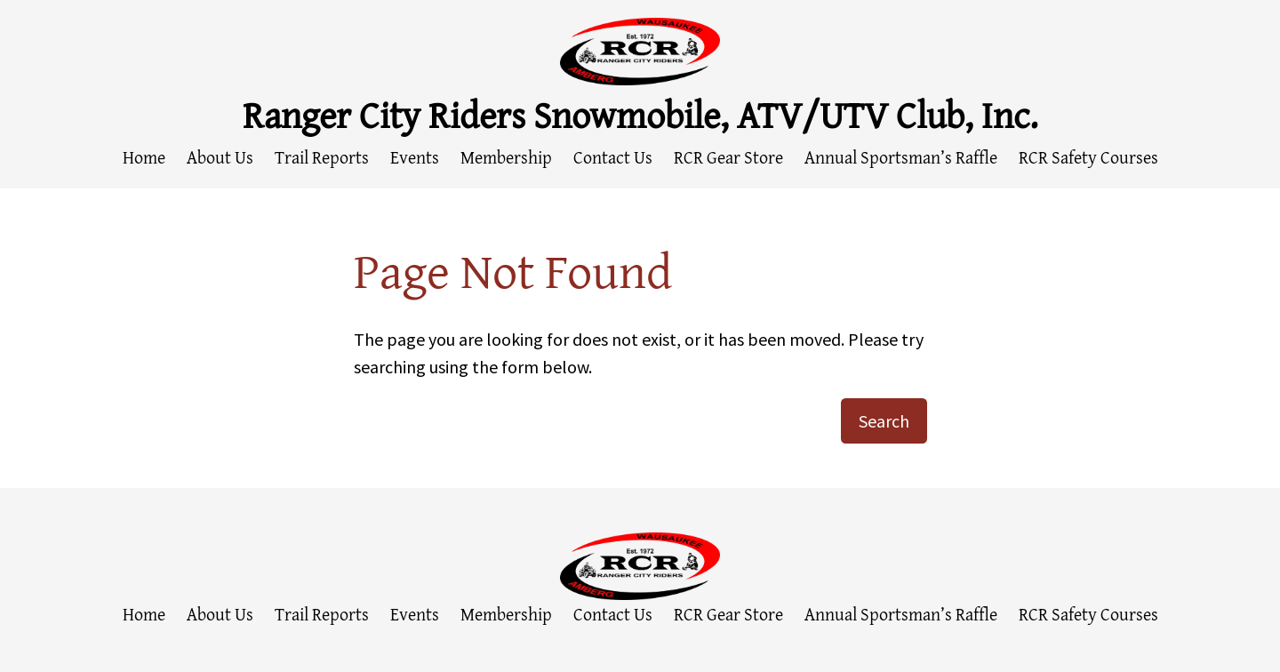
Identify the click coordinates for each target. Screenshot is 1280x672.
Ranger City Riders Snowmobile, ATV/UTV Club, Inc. (640, 114)
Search (884, 421)
